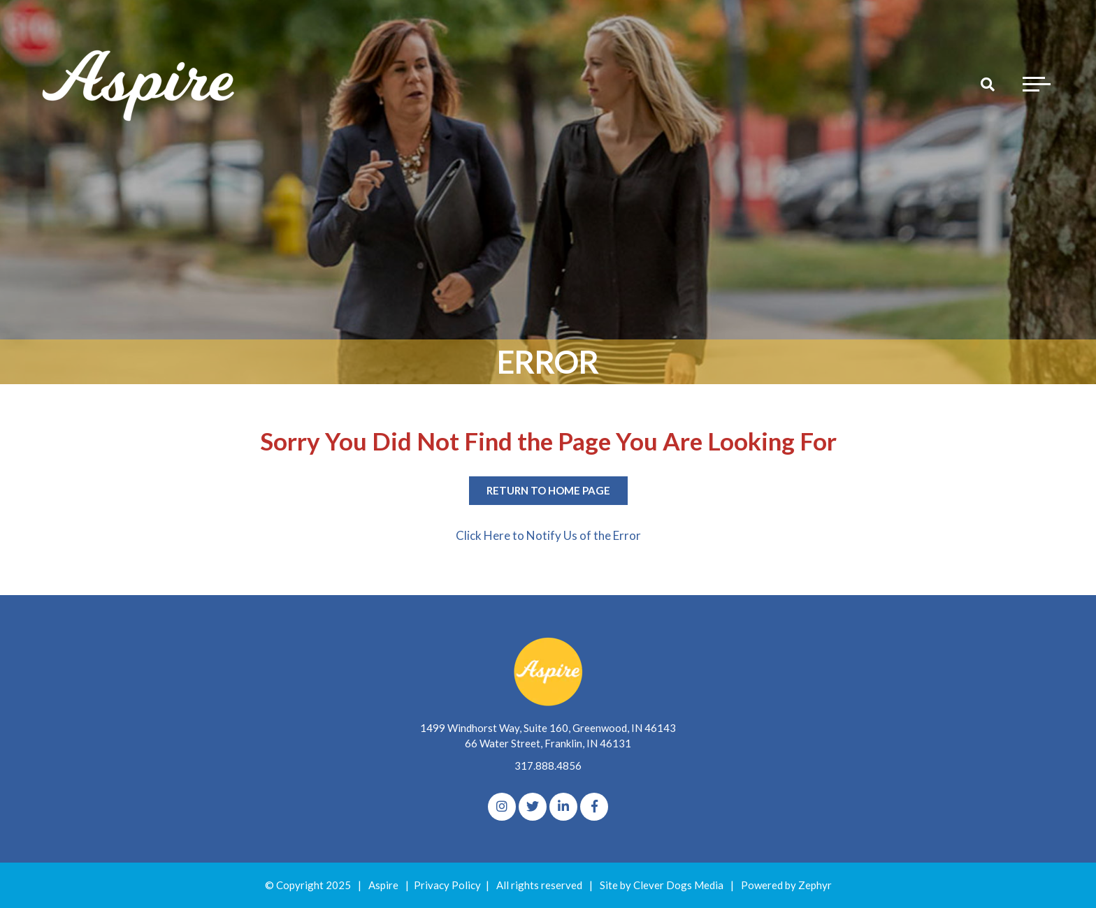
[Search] (988, 84)
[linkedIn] (563, 807)
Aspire (383, 885)
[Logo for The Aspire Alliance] (140, 84)
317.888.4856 (548, 765)
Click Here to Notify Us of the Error (548, 535)
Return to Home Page (548, 490)
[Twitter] (533, 807)
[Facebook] (594, 807)
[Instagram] (502, 807)
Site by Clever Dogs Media (661, 885)
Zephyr (815, 885)
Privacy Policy (447, 885)
